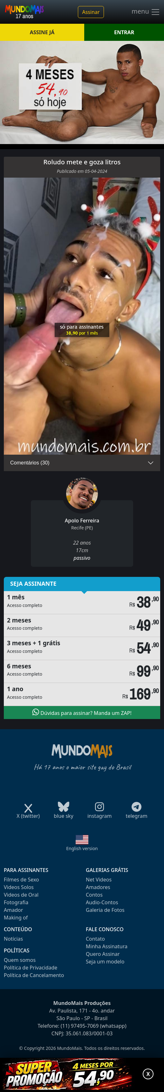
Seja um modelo (105, 961)
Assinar (90, 12)
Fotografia (16, 902)
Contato (95, 938)
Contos (94, 894)
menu (146, 12)
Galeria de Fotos (105, 909)
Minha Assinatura (106, 946)
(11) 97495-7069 (80, 1025)
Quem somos (20, 959)
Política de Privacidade (30, 967)
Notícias (13, 938)
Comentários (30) (30, 462)
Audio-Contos (102, 902)
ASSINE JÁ (42, 32)
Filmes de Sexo (21, 879)
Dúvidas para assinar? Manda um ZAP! (82, 712)
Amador (13, 909)
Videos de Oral (21, 894)
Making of (16, 917)
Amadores (98, 887)
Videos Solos (19, 887)
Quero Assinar (103, 953)
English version (82, 848)
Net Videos (99, 879)
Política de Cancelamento (34, 975)
